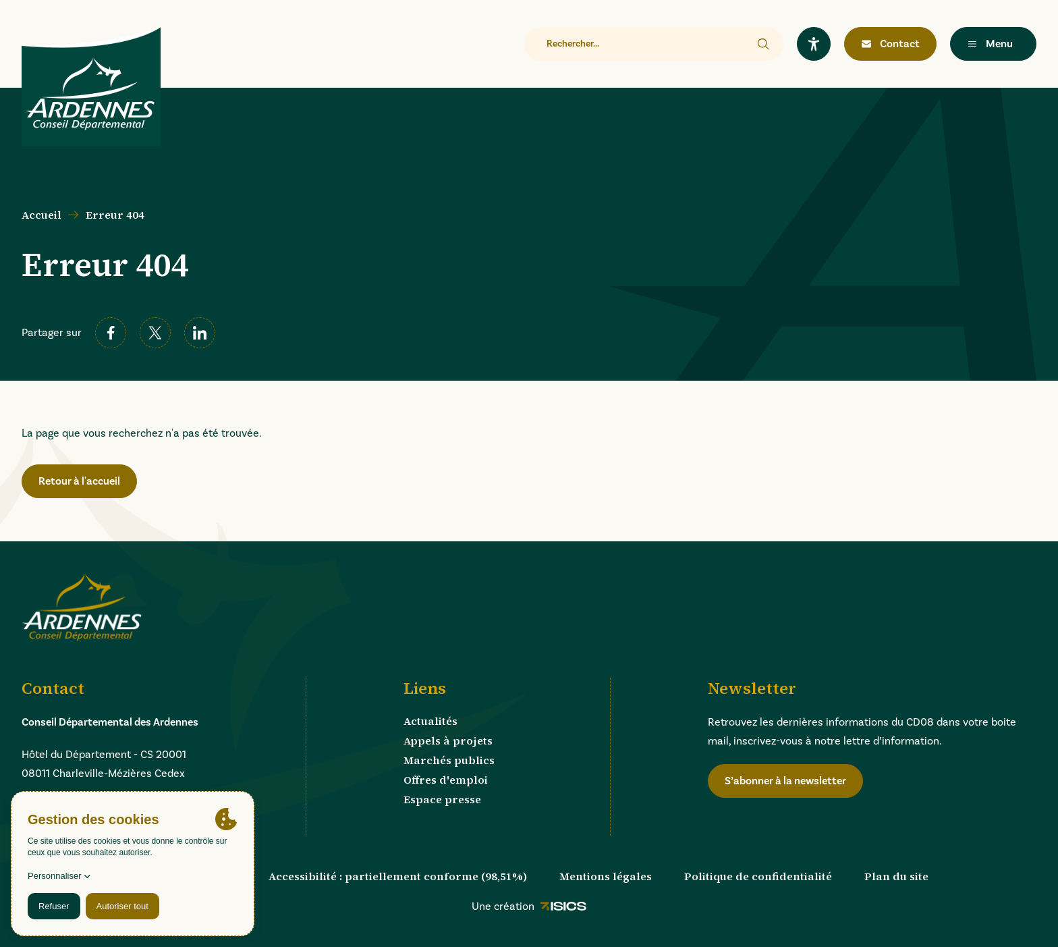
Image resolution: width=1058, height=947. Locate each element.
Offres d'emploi (445, 779)
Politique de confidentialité (758, 876)
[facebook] (110, 332)
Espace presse (442, 799)
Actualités (430, 720)
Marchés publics (449, 760)
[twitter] (155, 332)
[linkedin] (199, 332)
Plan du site (896, 876)
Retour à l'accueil (79, 481)
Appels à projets (448, 740)
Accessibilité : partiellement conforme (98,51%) (398, 876)
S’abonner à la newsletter (785, 781)
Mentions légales (605, 876)
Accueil (41, 214)
